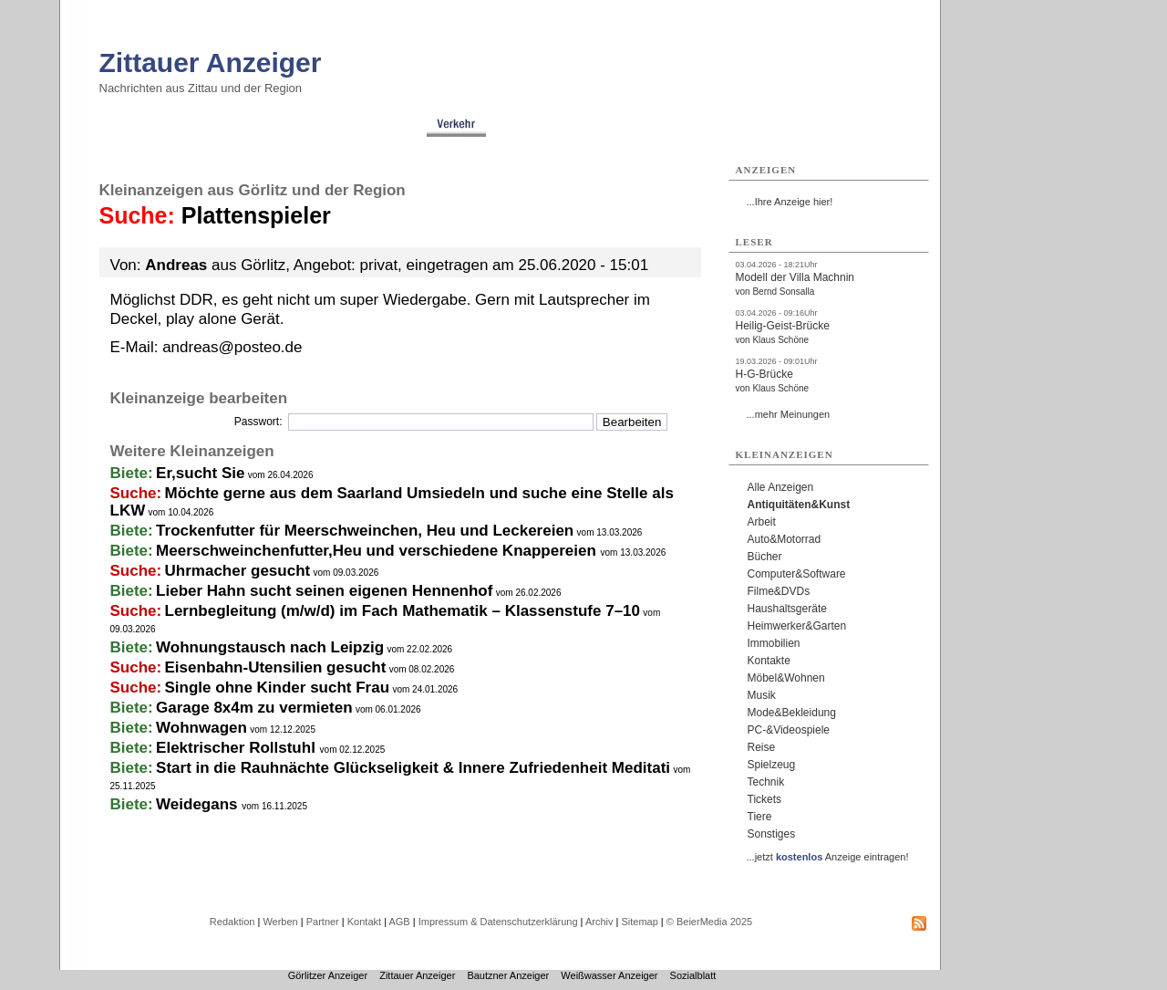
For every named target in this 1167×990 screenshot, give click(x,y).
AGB (398, 921)
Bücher (765, 556)
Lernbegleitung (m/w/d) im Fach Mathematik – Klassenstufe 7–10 (402, 611)
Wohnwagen (201, 727)
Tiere (760, 816)
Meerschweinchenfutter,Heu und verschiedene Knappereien (378, 550)
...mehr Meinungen (789, 414)
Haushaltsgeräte (787, 608)
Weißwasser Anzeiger (609, 975)
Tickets (765, 799)
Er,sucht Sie (200, 473)
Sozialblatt (693, 975)
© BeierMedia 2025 (709, 921)
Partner (322, 921)
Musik (762, 695)
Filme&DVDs (779, 591)
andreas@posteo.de (232, 347)
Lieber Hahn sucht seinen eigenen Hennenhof (324, 590)
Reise (762, 747)
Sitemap (639, 921)
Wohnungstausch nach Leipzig (270, 647)
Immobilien (774, 643)
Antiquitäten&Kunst (799, 504)
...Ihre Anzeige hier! (790, 201)
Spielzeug (772, 764)
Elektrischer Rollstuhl (238, 747)
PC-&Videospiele (789, 730)
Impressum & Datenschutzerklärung (498, 921)
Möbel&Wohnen (786, 678)
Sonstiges (772, 834)
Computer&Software (797, 573)
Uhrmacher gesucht (238, 570)
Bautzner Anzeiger (508, 975)
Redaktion (232, 921)
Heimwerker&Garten (797, 625)
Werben (280, 921)
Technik (766, 782)
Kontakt (364, 921)
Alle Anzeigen (781, 487)
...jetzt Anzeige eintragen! (828, 856)
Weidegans (199, 804)
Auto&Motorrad (784, 539)
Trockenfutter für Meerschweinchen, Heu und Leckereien (364, 530)
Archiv (599, 921)
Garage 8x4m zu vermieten (254, 707)
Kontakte (769, 660)
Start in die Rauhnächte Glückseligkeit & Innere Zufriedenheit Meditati (413, 767)
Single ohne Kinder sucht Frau (277, 687)
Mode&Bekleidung (792, 712)
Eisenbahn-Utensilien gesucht (276, 667)
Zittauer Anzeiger (210, 62)
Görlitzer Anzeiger (327, 975)
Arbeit (762, 521)
